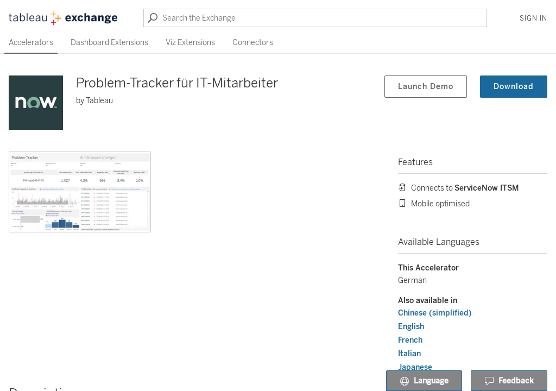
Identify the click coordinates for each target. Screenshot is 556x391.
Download (514, 86)
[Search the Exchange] (315, 18)
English (411, 326)
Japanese (415, 367)
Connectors (252, 42)
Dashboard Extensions (109, 42)
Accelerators (31, 42)
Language (424, 381)
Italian (409, 353)
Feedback (509, 381)
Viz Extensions (190, 42)
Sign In (533, 18)
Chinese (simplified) (435, 313)
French (410, 340)
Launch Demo (425, 86)
